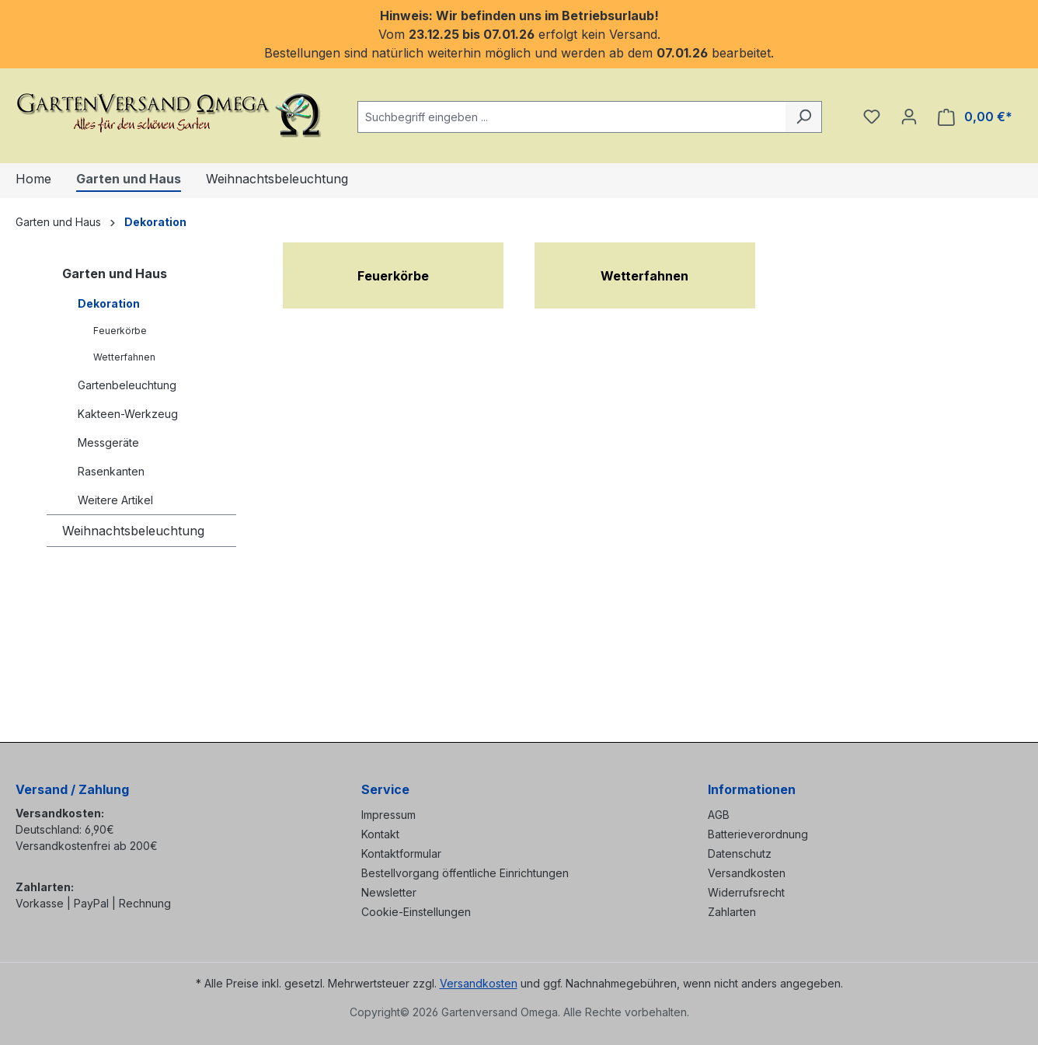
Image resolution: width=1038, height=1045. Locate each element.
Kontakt (380, 834)
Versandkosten (746, 873)
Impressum (388, 814)
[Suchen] (803, 117)
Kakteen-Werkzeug (128, 413)
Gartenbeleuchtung (127, 385)
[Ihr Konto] (909, 116)
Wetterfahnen (124, 357)
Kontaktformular (401, 853)
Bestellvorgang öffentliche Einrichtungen (465, 873)
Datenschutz (740, 853)
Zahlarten (732, 911)
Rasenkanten (111, 471)
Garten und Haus (114, 273)
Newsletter (388, 892)
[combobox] (571, 117)
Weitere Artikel (115, 500)
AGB (719, 814)
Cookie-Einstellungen (416, 911)
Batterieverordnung (758, 834)
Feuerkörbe (120, 330)
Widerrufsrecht (746, 892)
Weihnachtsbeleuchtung (133, 530)
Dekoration (109, 303)
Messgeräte (108, 442)
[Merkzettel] (871, 116)
